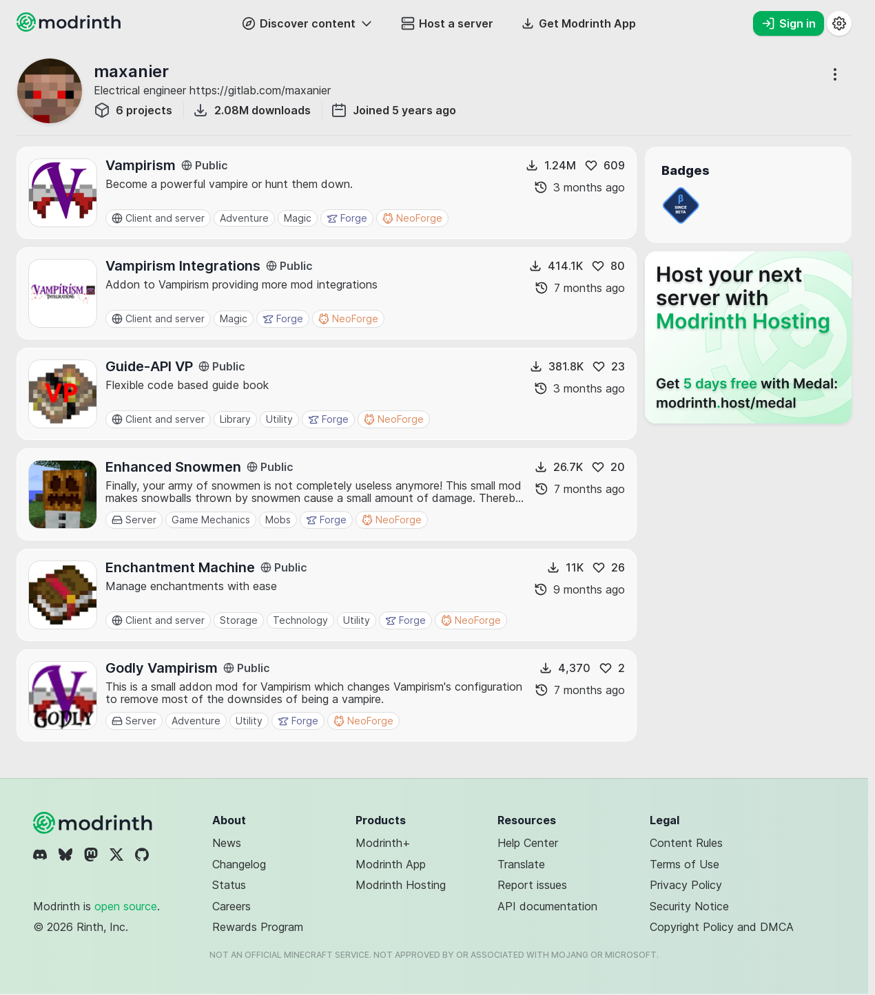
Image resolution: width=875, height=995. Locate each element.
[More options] (835, 74)
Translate (521, 864)
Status (229, 885)
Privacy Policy (686, 885)
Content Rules (686, 843)
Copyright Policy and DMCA (722, 927)
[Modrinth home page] (70, 27)
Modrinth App (391, 864)
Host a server (447, 23)
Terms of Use (684, 864)
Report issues (532, 885)
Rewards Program (257, 927)
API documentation (547, 906)
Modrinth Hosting (401, 885)
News (226, 843)
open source (125, 906)
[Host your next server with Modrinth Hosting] (748, 337)
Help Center (527, 843)
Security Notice (689, 906)
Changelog (239, 864)
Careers (231, 906)
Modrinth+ (383, 843)
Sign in (788, 23)
